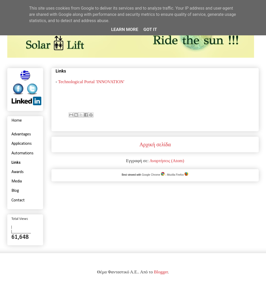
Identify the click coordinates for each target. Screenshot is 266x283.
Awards (17, 172)
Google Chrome (153, 174)
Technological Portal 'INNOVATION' (91, 81)
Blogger (161, 271)
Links (16, 163)
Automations (22, 153)
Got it (150, 29)
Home (16, 121)
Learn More (124, 29)
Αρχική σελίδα (155, 144)
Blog (15, 191)
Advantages (21, 134)
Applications (21, 144)
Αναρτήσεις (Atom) (166, 160)
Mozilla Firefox (177, 174)
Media (16, 181)
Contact (18, 200)
